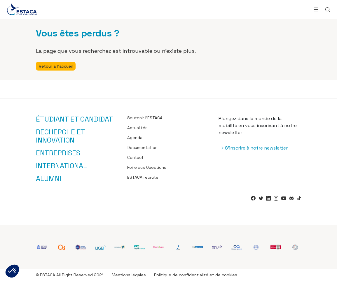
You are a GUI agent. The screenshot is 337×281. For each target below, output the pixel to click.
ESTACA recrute (142, 177)
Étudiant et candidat (74, 119)
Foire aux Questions (146, 167)
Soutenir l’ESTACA (145, 117)
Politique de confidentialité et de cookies (195, 275)
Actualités (137, 127)
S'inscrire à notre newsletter (256, 148)
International (61, 166)
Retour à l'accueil (56, 66)
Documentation (142, 147)
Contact (135, 157)
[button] (12, 271)
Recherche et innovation (60, 136)
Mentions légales (129, 275)
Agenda (134, 137)
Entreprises (58, 153)
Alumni (48, 179)
